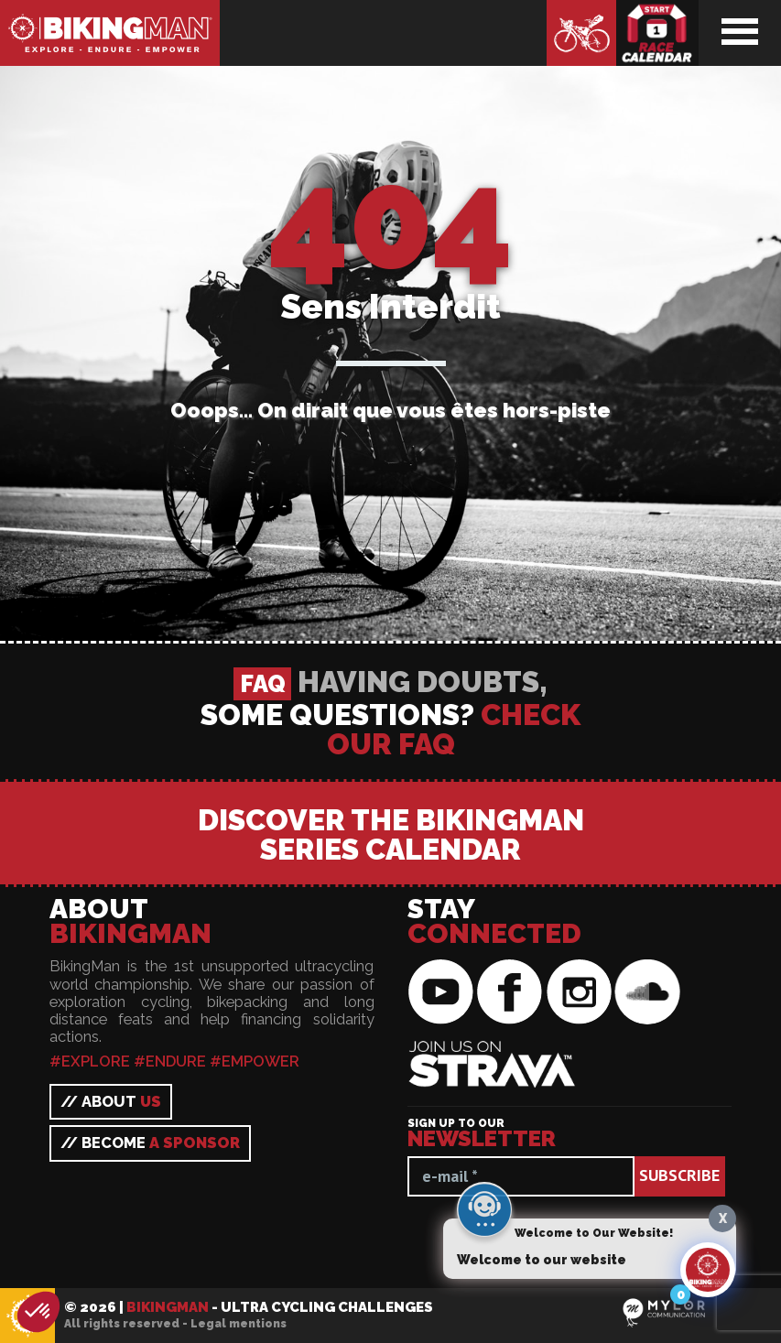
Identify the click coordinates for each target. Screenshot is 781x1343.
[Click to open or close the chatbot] (707, 1269)
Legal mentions (238, 1323)
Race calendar (657, 33)
